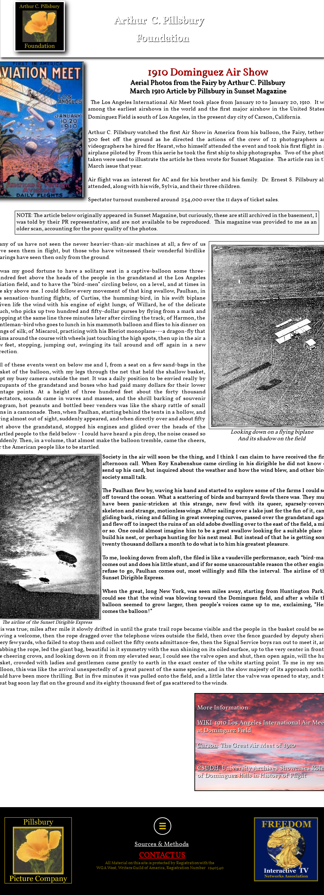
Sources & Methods (162, 844)
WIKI (204, 723)
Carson (207, 745)
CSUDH (208, 768)
